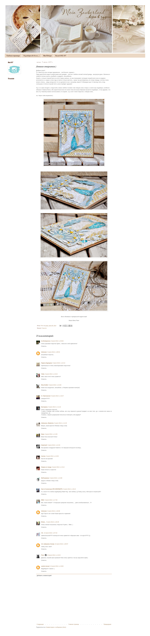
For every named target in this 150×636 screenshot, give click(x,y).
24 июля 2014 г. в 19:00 (56, 566)
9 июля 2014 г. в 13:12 (58, 467)
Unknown (44, 352)
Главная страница (13, 56)
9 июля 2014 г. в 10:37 (57, 396)
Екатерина (44, 407)
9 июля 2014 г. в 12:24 (54, 445)
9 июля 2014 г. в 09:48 (57, 341)
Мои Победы (47, 56)
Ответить (43, 346)
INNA (42, 500)
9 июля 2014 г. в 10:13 (59, 363)
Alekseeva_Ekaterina (47, 423)
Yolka (42, 374)
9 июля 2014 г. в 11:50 (51, 434)
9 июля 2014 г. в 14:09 (56, 478)
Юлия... (43, 522)
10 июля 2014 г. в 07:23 (50, 533)
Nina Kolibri (44, 385)
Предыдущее (107, 624)
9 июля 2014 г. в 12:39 (52, 456)
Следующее (40, 624)
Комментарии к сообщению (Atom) (56, 627)
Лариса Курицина (46, 363)
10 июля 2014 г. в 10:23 (54, 555)
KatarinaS (44, 445)
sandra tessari (45, 566)
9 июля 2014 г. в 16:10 (69, 489)
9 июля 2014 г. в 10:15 (51, 374)
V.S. (42, 533)
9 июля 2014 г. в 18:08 (53, 511)
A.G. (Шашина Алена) (47, 544)
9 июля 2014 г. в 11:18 (54, 407)
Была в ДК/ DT (60, 56)
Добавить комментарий (44, 575)
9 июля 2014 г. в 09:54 (53, 352)
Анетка (43, 456)
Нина (42, 434)
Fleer (42, 555)
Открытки (44, 328)
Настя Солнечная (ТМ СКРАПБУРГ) (52, 489)
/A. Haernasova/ (46, 396)
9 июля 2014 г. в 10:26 (55, 385)
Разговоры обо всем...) (31, 56)
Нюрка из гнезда (46, 467)
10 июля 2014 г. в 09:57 (61, 544)
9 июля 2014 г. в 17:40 (51, 500)
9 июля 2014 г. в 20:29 (52, 522)
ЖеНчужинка (45, 478)
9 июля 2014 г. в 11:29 (60, 423)
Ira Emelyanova (45, 341)
